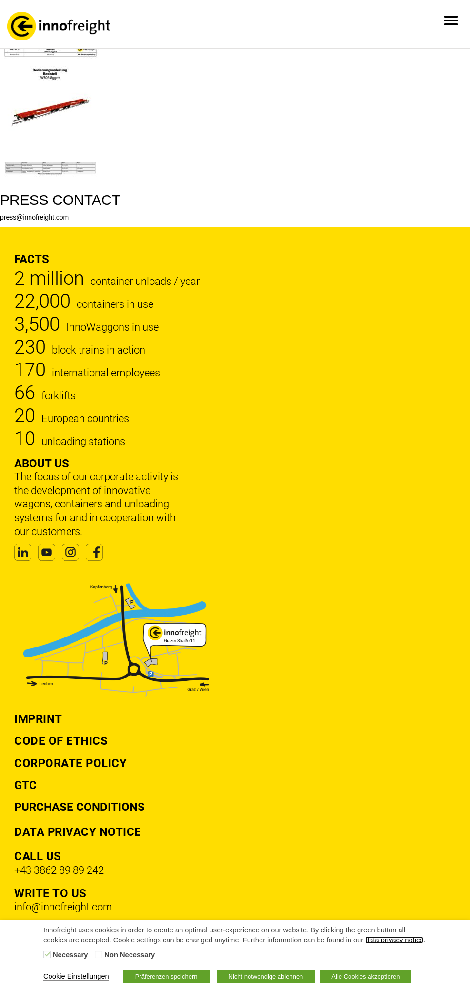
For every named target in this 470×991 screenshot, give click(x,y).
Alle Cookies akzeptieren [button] (365, 976)
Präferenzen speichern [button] (166, 976)
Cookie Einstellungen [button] (76, 976)
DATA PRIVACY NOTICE (77, 832)
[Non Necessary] (98, 954)
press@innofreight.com (34, 217)
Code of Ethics (61, 741)
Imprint (38, 719)
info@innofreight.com (63, 907)
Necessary (70, 955)
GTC (25, 785)
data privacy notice (394, 940)
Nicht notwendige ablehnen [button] (266, 976)
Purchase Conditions (79, 807)
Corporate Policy (70, 763)
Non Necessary (129, 955)
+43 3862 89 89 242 (59, 870)
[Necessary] (47, 954)
